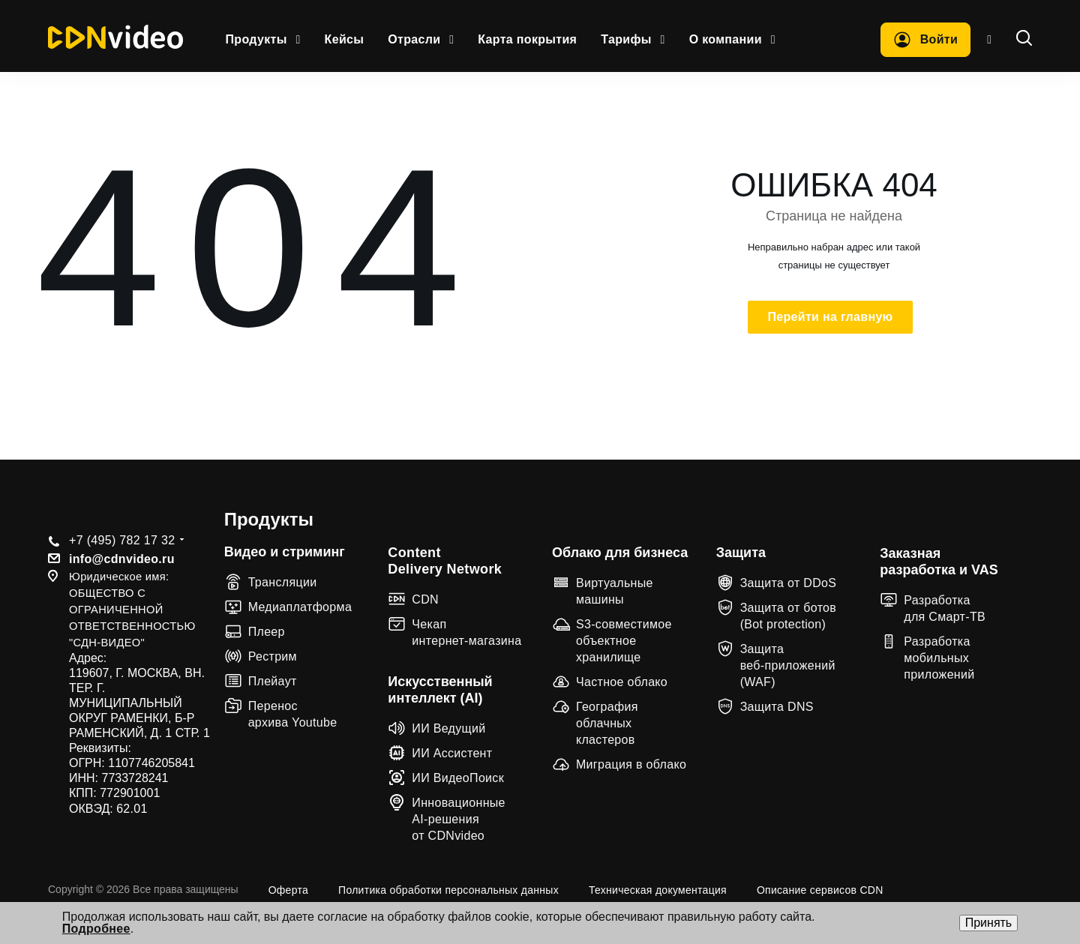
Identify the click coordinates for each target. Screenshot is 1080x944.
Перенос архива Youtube (293, 714)
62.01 (132, 808)
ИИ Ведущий (448, 728)
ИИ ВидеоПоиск (458, 778)
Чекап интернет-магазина (466, 632)
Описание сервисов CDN (820, 890)
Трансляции (282, 582)
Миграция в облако (631, 764)
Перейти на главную (829, 316)
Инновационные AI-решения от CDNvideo (459, 819)
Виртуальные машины (614, 591)
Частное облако (622, 682)
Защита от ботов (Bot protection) (788, 616)
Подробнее (96, 928)
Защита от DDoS (788, 583)
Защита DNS (777, 706)
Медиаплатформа (300, 607)
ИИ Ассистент (452, 753)
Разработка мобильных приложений (939, 658)
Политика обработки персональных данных (448, 890)
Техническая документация (658, 890)
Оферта (288, 890)
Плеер (266, 631)
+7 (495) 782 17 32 (122, 540)
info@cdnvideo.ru (122, 559)
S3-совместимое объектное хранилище (624, 641)
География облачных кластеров (607, 723)
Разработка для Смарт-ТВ (945, 608)
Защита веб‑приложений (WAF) (788, 665)
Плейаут (272, 681)
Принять (988, 922)
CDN (425, 599)
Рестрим (272, 656)
